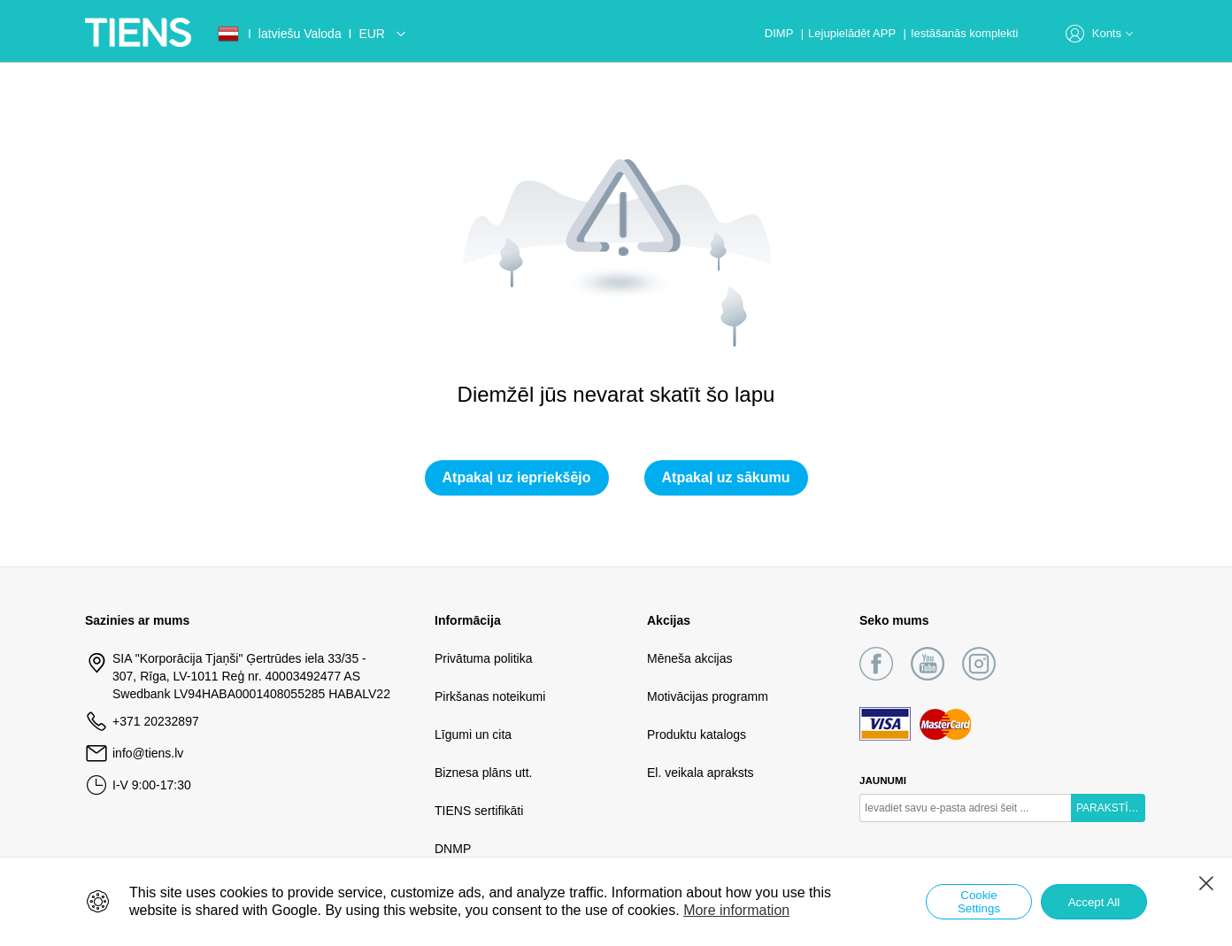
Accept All (1094, 902)
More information (736, 910)
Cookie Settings (979, 901)
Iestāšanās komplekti (964, 33)
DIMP (781, 33)
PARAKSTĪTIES (1110, 808)
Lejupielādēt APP (853, 33)
